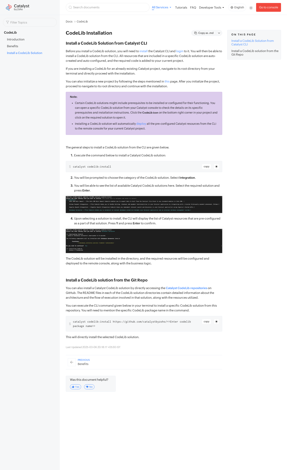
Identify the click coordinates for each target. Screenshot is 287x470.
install (144, 51)
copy (206, 166)
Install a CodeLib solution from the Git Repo (254, 52)
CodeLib (82, 21)
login (179, 51)
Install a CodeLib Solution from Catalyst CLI (252, 42)
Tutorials (181, 7)
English (237, 7)
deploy (141, 123)
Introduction (16, 39)
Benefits (12, 46)
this (167, 81)
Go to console (268, 7)
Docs (69, 21)
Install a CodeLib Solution (24, 53)
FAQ (193, 7)
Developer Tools (210, 7)
